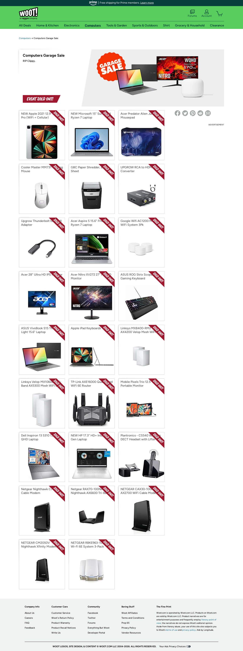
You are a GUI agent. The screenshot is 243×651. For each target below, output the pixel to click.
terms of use (172, 630)
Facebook (93, 613)
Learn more (147, 2)
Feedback (30, 627)
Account (206, 13)
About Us (29, 613)
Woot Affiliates (130, 613)
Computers (25, 38)
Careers (29, 618)
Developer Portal (96, 632)
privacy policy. (189, 630)
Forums (192, 13)
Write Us (56, 632)
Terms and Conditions (133, 618)
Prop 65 (125, 623)
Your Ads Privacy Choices (172, 646)
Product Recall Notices (63, 627)
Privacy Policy (129, 627)
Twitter (91, 618)
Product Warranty (60, 623)
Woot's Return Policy (62, 618)
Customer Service (60, 613)
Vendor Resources (131, 632)
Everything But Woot (99, 627)
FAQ (27, 623)
